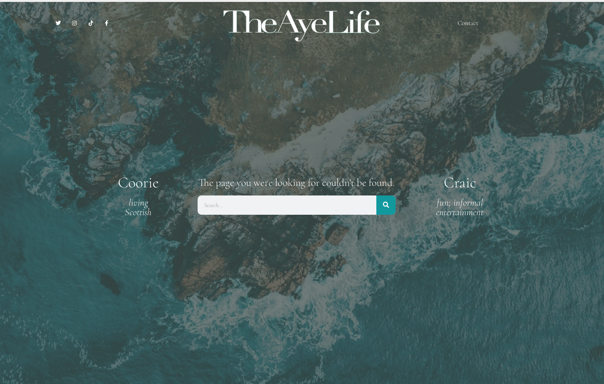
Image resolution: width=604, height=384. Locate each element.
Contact (468, 23)
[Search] (386, 205)
